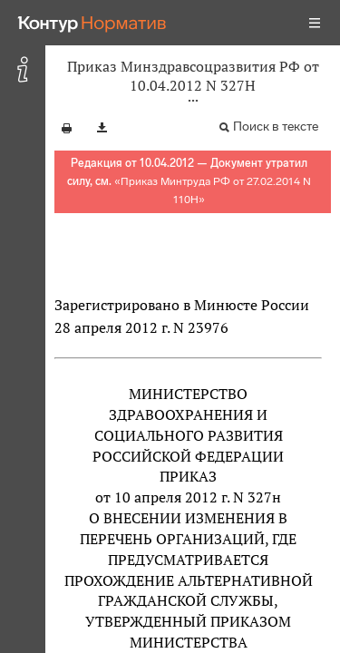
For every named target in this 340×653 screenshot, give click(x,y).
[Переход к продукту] (92, 22)
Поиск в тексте (275, 126)
